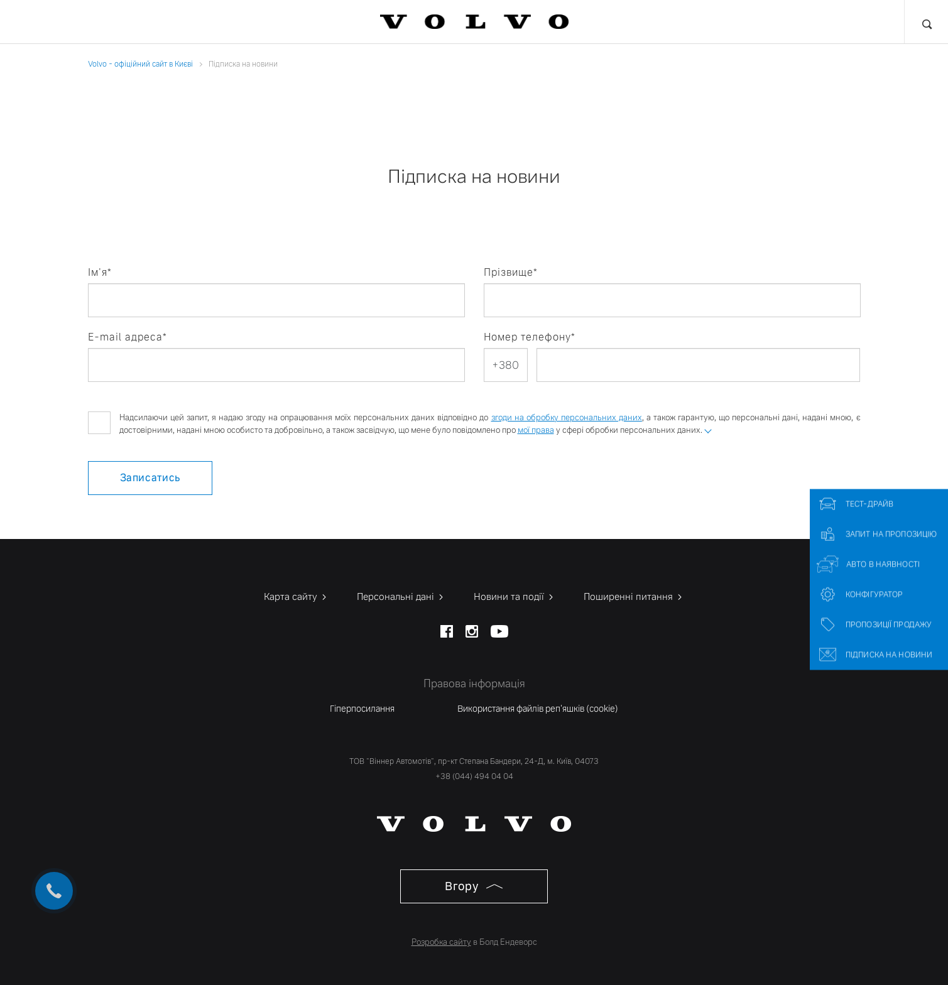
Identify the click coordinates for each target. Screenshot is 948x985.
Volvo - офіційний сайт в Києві (140, 64)
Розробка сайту (441, 942)
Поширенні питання (634, 596)
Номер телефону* (529, 337)
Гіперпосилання (362, 708)
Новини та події (514, 596)
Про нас (756, 22)
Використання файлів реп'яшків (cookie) (537, 708)
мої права (536, 430)
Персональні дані (401, 596)
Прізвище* (511, 272)
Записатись (150, 477)
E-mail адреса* (127, 337)
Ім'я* (100, 272)
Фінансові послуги (215, 22)
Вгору (474, 886)
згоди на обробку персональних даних (566, 417)
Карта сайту (296, 596)
